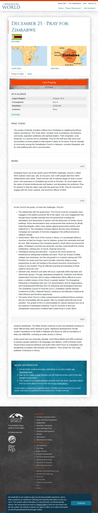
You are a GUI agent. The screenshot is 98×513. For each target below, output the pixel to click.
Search (38, 488)
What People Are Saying (44, 440)
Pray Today (39, 448)
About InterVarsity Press (44, 428)
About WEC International (44, 425)
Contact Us (39, 477)
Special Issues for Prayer (44, 460)
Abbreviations (40, 437)
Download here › (26, 372)
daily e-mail (35, 375)
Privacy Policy (41, 505)
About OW (62, 3)
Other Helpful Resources (44, 465)
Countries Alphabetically (44, 454)
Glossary (39, 434)
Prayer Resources (73, 8)
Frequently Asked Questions (45, 431)
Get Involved (89, 8)
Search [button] (92, 3)
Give (84, 3)
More (30, 74)
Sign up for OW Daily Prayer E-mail (47, 471)
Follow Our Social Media (44, 482)
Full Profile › (15, 41)
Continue (81, 503)
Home (60, 8)
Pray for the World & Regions (45, 457)
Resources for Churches (44, 462)
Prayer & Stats (17, 74)
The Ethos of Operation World (45, 417)
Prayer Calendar (41, 451)
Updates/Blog (40, 423)
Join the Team (40, 479)
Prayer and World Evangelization (46, 420)
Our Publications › (60, 384)
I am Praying (49, 82)
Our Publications (75, 3)
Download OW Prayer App (44, 474)
